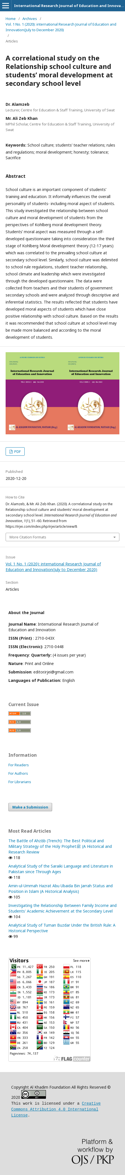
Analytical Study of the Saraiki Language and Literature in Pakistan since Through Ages (60, 868)
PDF (17, 451)
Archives (29, 18)
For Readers (18, 764)
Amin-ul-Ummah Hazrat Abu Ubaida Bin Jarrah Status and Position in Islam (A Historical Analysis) (60, 888)
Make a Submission (30, 807)
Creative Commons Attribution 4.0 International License (56, 1108)
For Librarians (19, 781)
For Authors (18, 773)
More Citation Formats (28, 537)
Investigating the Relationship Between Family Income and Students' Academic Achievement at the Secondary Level (62, 908)
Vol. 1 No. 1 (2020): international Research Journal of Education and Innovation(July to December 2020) (61, 27)
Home (11, 18)
